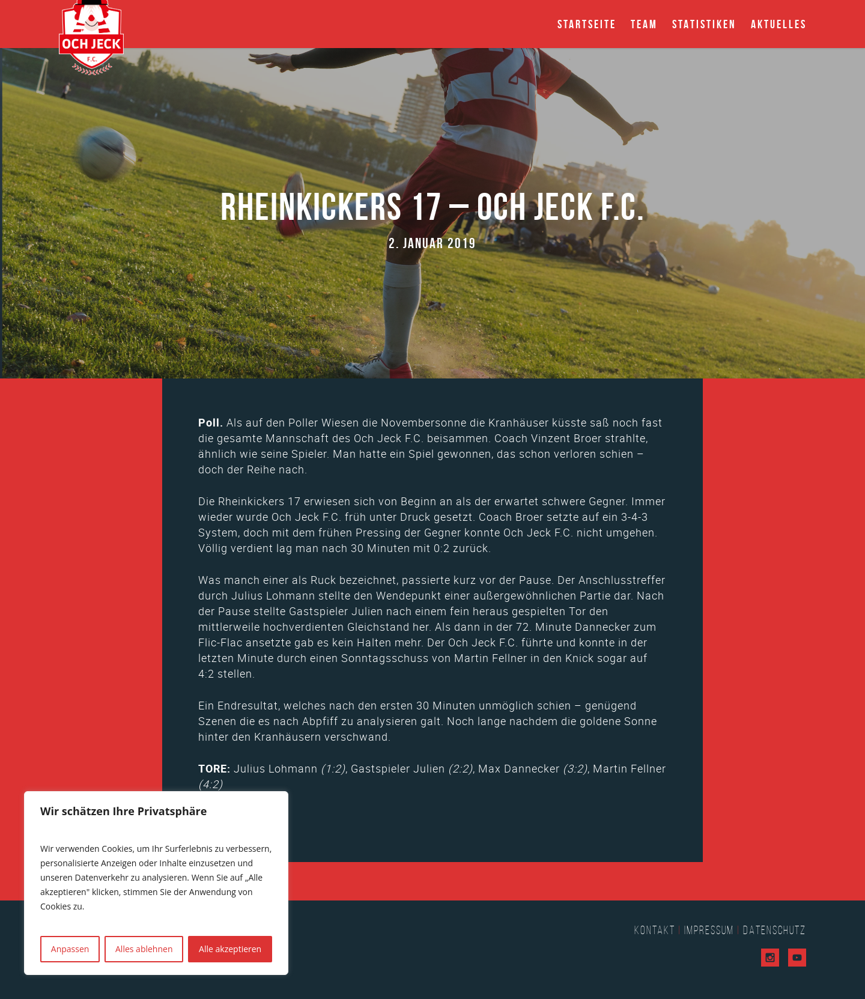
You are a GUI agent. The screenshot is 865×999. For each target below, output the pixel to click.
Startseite (586, 24)
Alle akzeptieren (230, 949)
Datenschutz (774, 930)
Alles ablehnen (143, 949)
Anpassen (70, 949)
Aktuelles (779, 24)
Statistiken (704, 24)
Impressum (709, 930)
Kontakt (654, 930)
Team (644, 24)
